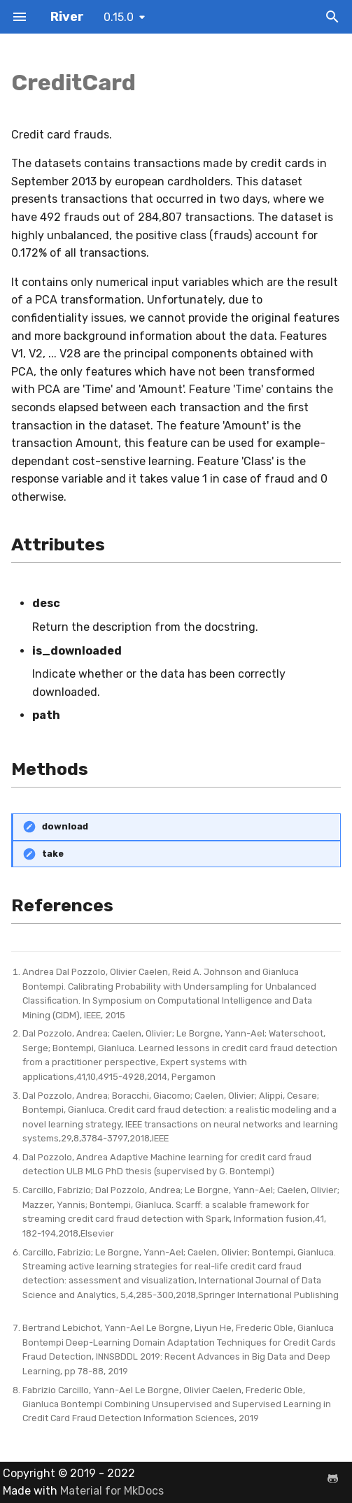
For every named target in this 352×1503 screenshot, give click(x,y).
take (53, 853)
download (65, 826)
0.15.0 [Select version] (119, 17)
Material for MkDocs (112, 1490)
